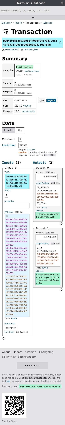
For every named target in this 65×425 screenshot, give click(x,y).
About (6, 352)
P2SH (44, 207)
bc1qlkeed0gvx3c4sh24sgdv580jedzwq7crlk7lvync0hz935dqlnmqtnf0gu (47, 279)
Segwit (51, 100)
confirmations (32, 71)
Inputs (8, 163)
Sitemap (30, 352)
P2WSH (14, 318)
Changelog (46, 352)
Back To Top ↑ (32, 365)
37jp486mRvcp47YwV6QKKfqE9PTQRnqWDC (47, 215)
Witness (9, 212)
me (8, 381)
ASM (16, 212)
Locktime (8, 145)
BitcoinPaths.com (27, 357)
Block (19, 23)
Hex (20, 130)
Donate (17, 352)
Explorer (7, 23)
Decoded (8, 130)
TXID (7, 172)
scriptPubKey (42, 183)
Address (47, 23)
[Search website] (32, 10)
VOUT (8, 190)
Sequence (10, 323)
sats (53, 172)
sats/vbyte (28, 111)
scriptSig (9, 201)
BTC (47, 172)
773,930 (31, 149)
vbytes (27, 106)
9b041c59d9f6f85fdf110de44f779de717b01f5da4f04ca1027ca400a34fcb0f (16, 181)
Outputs (39, 163)
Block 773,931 (24, 67)
